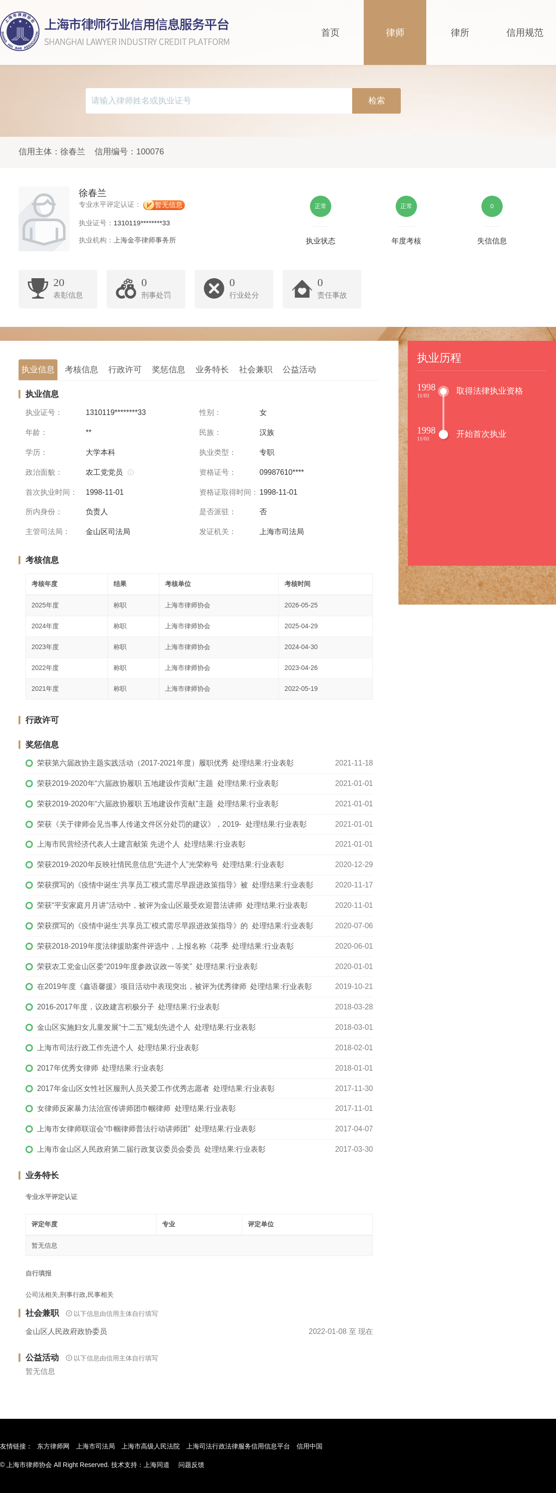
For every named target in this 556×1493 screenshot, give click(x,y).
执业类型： (217, 452)
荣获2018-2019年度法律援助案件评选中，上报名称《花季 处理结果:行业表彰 (165, 946)
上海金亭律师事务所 (145, 240)
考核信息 (81, 369)
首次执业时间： (51, 492)
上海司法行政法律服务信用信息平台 (238, 1446)
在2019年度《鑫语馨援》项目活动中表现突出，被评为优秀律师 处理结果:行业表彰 (174, 986)
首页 (330, 32)
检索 (376, 100)
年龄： (36, 432)
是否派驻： (217, 512)
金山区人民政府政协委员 (66, 1331)
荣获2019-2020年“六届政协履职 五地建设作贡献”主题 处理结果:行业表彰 (157, 783)
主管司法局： (47, 532)
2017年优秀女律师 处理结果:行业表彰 (100, 1068)
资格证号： (217, 472)
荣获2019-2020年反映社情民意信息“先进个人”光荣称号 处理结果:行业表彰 (160, 864)
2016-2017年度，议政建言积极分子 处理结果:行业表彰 (128, 1007)
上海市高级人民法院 (150, 1446)
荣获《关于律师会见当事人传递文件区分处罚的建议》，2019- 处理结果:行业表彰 (172, 824)
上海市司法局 (95, 1446)
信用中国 (309, 1446)
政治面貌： (44, 472)
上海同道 (157, 1464)
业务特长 (212, 369)
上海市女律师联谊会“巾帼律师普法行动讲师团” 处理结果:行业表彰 (146, 1129)
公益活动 (299, 369)
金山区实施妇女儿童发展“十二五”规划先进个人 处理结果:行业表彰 (146, 1027)
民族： (210, 432)
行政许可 (125, 369)
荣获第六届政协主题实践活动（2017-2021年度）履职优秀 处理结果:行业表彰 (165, 763)
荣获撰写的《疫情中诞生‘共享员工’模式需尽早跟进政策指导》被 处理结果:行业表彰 (175, 885)
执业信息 (38, 369)
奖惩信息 (168, 369)
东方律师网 (53, 1446)
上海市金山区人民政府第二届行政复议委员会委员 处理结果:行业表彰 (151, 1149)
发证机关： (217, 532)
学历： (36, 452)
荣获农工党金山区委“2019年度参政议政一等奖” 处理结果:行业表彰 (147, 966)
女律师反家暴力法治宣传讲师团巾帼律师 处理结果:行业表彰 (136, 1108)
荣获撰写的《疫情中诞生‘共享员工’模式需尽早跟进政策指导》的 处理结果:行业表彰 (175, 926)
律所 (460, 32)
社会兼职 (255, 369)
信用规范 (524, 32)
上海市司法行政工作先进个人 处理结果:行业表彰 (118, 1048)
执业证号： (44, 412)
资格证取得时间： (229, 492)
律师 (395, 32)
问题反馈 (191, 1464)
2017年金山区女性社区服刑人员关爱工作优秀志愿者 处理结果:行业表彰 (156, 1088)
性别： (210, 412)
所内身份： (44, 512)
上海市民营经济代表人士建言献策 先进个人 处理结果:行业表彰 (141, 844)
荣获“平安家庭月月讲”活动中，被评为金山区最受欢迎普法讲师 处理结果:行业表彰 (172, 905)
